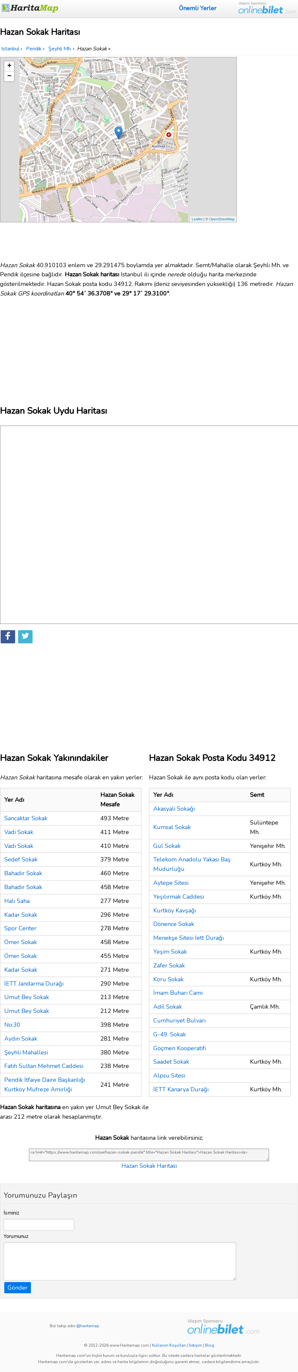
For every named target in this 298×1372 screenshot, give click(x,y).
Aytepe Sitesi (170, 883)
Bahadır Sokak (23, 873)
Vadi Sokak (18, 832)
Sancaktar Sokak (25, 818)
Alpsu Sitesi (169, 1075)
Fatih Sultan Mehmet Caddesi (43, 1066)
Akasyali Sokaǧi (174, 809)
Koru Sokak (168, 979)
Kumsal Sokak (172, 827)
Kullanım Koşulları (169, 1345)
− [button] (9, 76)
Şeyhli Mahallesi (26, 1052)
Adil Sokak (167, 1007)
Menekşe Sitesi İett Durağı (188, 938)
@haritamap (87, 1326)
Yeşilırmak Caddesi (178, 897)
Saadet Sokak (171, 1062)
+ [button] (9, 66)
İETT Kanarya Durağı (181, 1089)
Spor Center (20, 928)
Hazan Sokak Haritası (149, 1166)
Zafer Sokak (169, 965)
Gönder (18, 1288)
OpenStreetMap (222, 219)
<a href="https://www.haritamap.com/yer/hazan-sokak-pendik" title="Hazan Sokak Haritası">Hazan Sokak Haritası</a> (149, 1155)
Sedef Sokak (20, 859)
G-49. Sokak (169, 1034)
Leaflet (197, 219)
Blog (209, 1345)
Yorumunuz (16, 1236)
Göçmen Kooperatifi (179, 1048)
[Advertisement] (268, 156)
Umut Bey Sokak (26, 997)
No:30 (12, 1025)
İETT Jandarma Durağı (33, 984)
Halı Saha (17, 901)
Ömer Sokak (20, 942)
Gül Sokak (167, 846)
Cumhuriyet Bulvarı (179, 1020)
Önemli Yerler (197, 8)
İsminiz (11, 1213)
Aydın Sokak (20, 1039)
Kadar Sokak (20, 915)
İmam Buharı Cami (178, 993)
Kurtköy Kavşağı (174, 910)
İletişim (195, 1345)
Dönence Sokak (173, 924)
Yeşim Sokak (170, 952)
